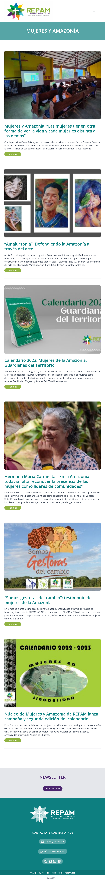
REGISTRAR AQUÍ (52, 788)
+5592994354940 (52, 851)
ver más (13, 154)
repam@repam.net (52, 841)
